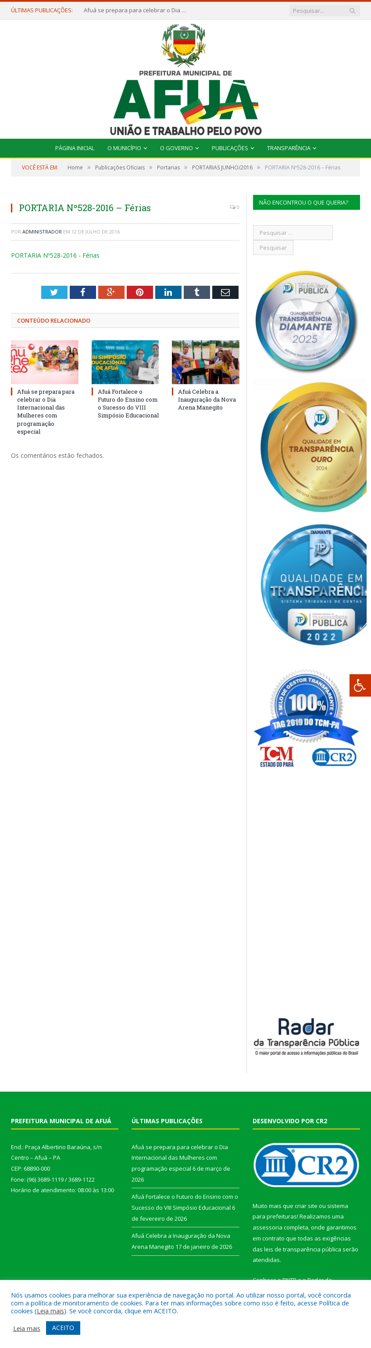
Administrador (42, 231)
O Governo (176, 148)
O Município (124, 148)
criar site (306, 1206)
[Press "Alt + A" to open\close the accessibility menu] (360, 685)
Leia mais (50, 1310)
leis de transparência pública (302, 1249)
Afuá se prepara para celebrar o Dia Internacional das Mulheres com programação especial (136, 10)
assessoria (267, 1227)
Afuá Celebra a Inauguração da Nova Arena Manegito (207, 399)
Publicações (230, 148)
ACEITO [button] (63, 1327)
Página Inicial (74, 148)
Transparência (288, 148)
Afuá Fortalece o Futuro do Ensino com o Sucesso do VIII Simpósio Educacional (128, 404)
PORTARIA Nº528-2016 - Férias (55, 255)
